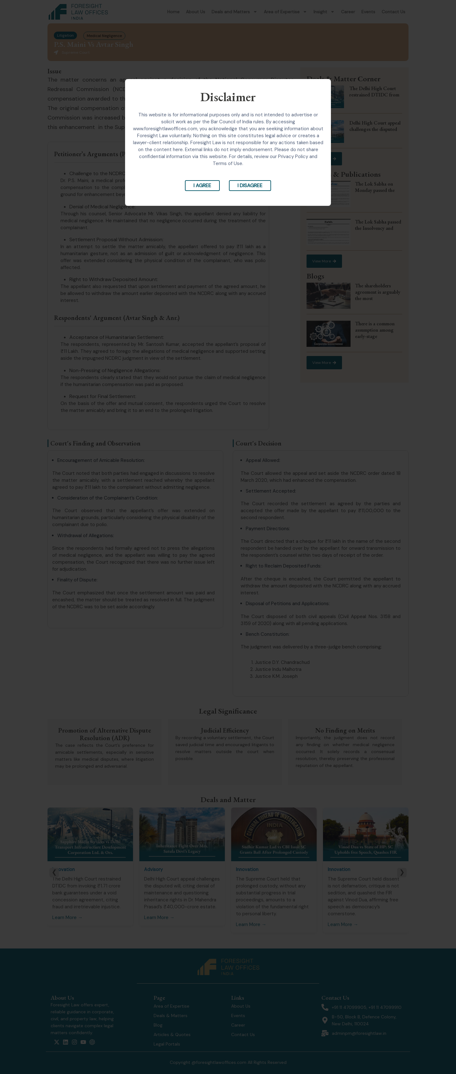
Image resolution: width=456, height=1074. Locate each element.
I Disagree (250, 185)
